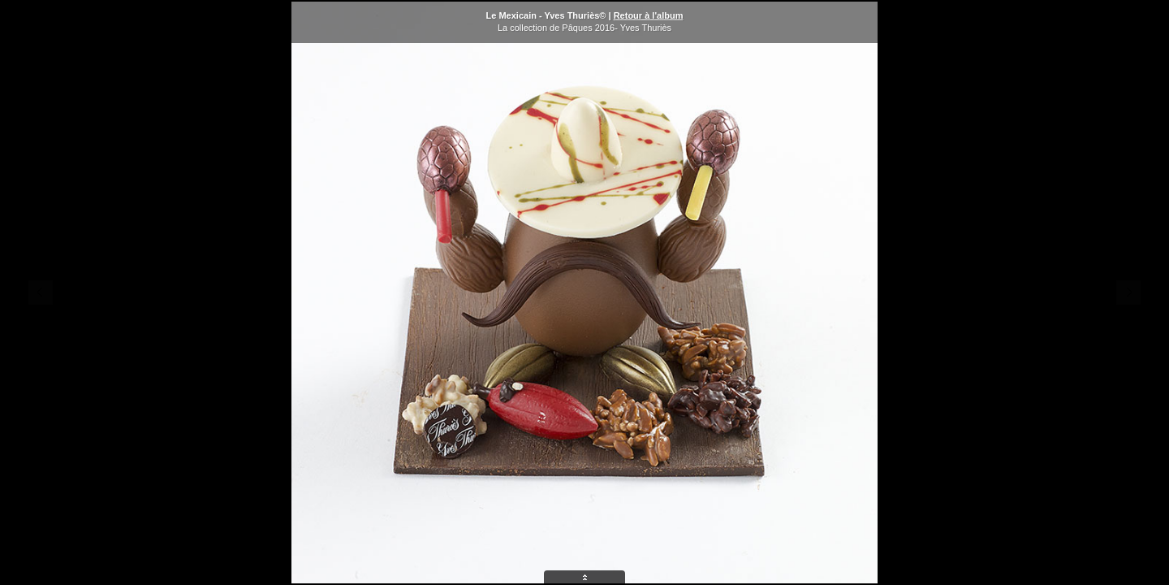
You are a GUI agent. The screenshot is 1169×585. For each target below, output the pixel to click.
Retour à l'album (649, 15)
